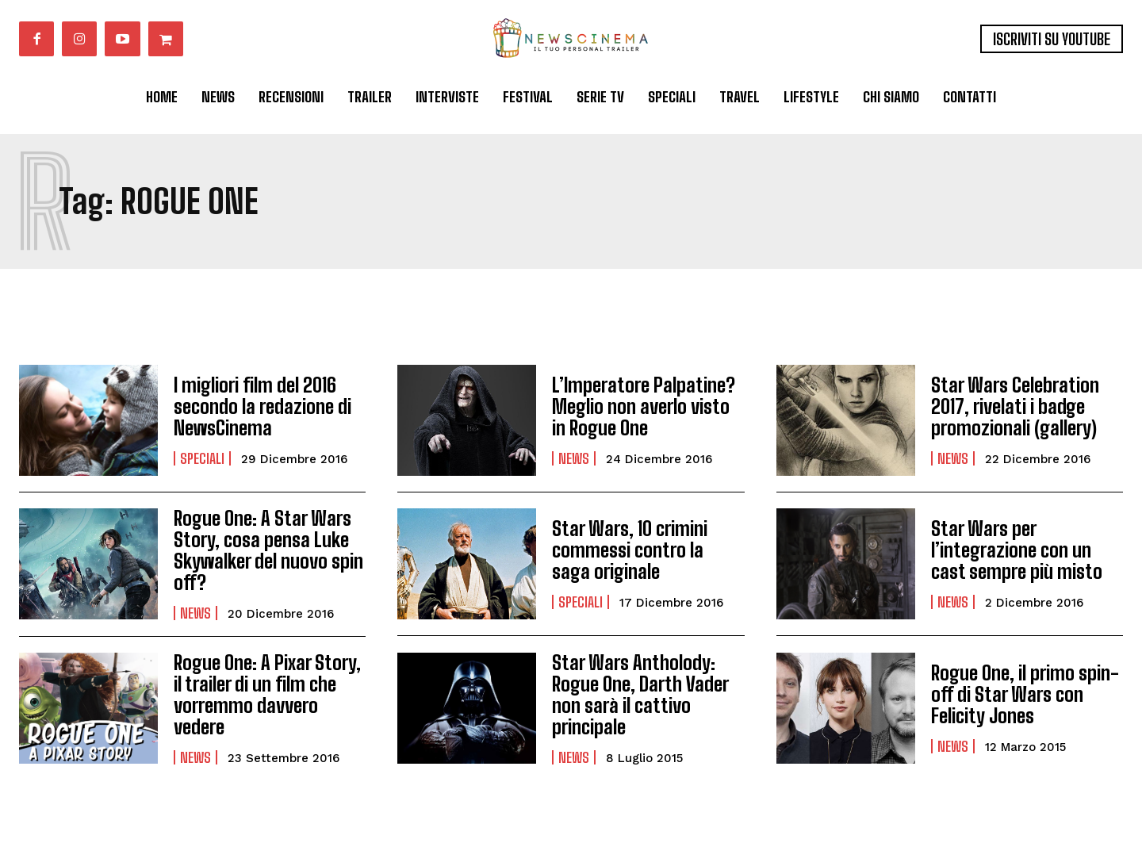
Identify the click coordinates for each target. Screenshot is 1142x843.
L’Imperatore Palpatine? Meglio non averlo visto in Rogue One (647, 406)
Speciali (202, 457)
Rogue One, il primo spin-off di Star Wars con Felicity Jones (1024, 693)
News (573, 457)
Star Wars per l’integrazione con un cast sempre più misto (1015, 550)
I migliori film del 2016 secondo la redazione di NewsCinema (261, 406)
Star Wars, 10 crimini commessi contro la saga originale (647, 550)
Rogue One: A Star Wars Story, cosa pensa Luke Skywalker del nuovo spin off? (268, 550)
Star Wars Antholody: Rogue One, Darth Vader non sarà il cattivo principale (639, 694)
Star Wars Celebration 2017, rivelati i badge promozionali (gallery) (1014, 406)
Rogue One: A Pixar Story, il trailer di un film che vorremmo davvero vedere (266, 694)
